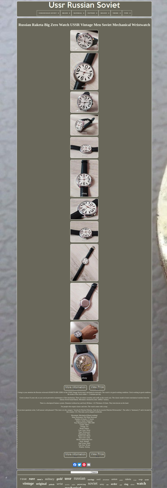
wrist (60, 483)
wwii (99, 479)
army (102, 484)
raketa (128, 479)
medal (147, 480)
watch (141, 483)
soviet (92, 483)
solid (121, 485)
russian (79, 478)
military (49, 479)
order (114, 484)
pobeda (51, 484)
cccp (140, 479)
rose (23, 479)
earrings (91, 480)
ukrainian (106, 480)
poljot (73, 484)
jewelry (67, 484)
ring (126, 484)
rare (32, 479)
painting (81, 485)
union (114, 479)
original (41, 483)
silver (132, 484)
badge (134, 480)
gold (59, 479)
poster (121, 480)
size (107, 484)
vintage (28, 483)
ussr (68, 478)
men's (40, 479)
